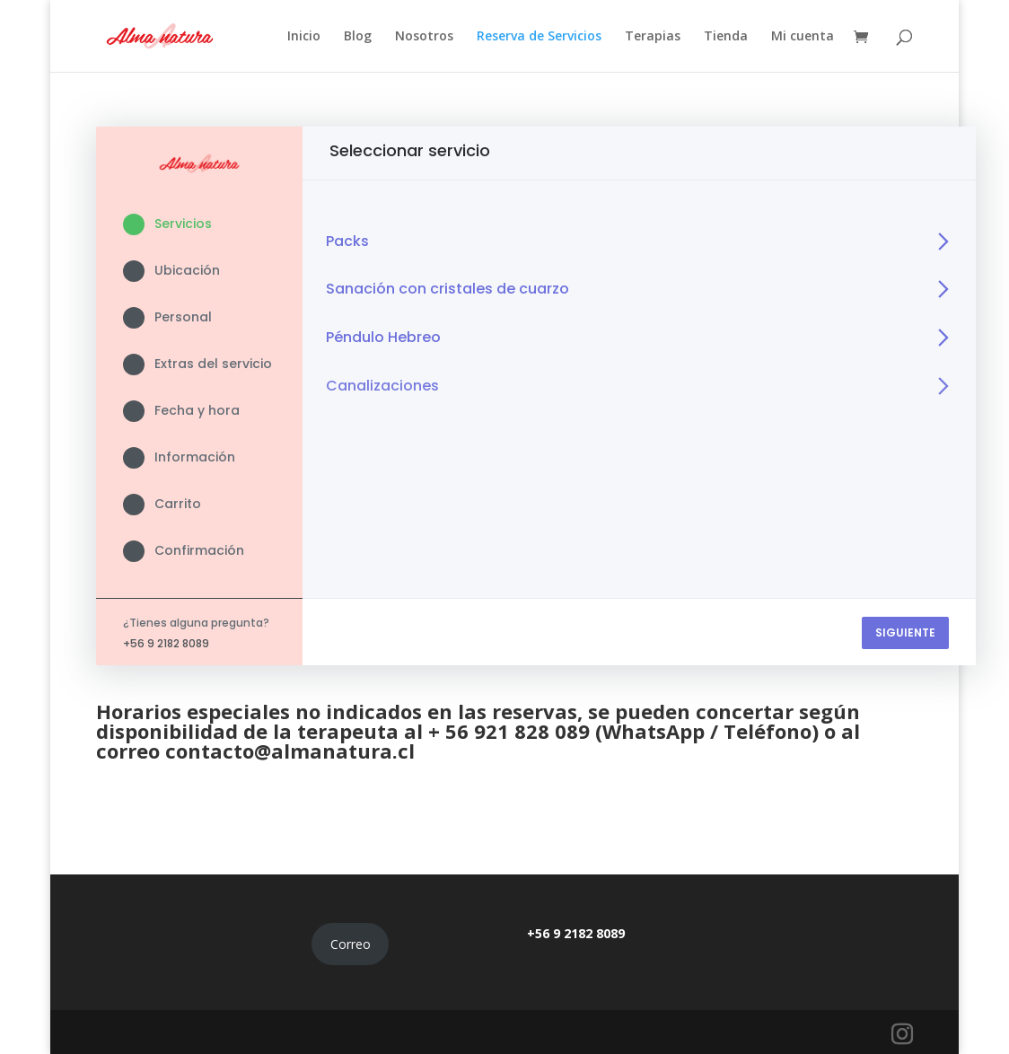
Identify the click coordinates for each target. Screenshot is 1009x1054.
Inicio (303, 37)
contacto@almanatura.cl (290, 750)
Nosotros (424, 37)
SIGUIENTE (905, 632)
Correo (350, 944)
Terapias (652, 37)
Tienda (726, 37)
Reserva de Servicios (539, 37)
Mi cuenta (802, 37)
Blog (358, 37)
